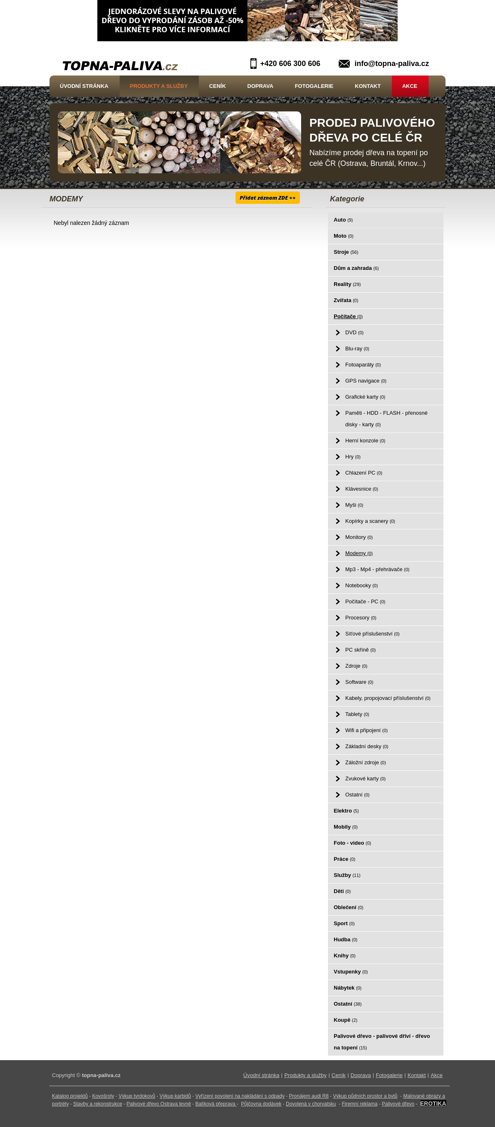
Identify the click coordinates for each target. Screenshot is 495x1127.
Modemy (359, 553)
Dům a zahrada (356, 268)
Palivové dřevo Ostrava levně (159, 1104)
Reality (347, 284)
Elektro (346, 811)
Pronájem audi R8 (309, 1096)
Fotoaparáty (363, 364)
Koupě (345, 1020)
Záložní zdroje (365, 762)
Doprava (260, 86)
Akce (409, 86)
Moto (344, 236)
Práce (344, 859)
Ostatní (357, 794)
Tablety (357, 714)
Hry (353, 457)
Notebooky (361, 585)
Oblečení (348, 907)
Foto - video (352, 843)
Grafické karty (365, 397)
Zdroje (356, 666)
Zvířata (346, 300)
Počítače (348, 316)
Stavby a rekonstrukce (97, 1104)
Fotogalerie (314, 86)
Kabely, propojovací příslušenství (388, 698)
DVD (354, 332)
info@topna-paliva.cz (391, 63)
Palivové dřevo (398, 1104)
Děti (342, 891)
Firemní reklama (359, 1104)
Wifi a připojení (366, 730)
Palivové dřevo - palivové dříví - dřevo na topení (382, 1042)
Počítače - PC (365, 601)
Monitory (359, 537)
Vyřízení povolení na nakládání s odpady (240, 1096)
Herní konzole (365, 440)
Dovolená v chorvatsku (311, 1104)
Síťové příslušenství (372, 634)
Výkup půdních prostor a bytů (365, 1096)
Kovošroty (103, 1096)
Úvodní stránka (84, 86)
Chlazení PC (363, 473)
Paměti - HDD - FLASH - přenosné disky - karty (386, 419)
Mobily (346, 827)
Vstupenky (351, 972)
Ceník (217, 86)
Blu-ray (357, 348)
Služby (347, 875)
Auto (343, 220)
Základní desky (366, 746)
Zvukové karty (365, 778)
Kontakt (368, 86)
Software (359, 682)
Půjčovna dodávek (261, 1104)
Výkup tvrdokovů (136, 1096)
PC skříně (360, 650)
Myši (354, 505)
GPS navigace (366, 381)
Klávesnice (361, 489)
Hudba (345, 939)
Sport (344, 923)
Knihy (345, 955)
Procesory (360, 617)
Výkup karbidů (175, 1096)
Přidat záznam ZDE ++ (268, 197)
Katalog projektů (70, 1096)
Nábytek (347, 988)
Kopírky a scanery (370, 521)
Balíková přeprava (216, 1104)
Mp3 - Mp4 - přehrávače (377, 569)
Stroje (346, 252)
